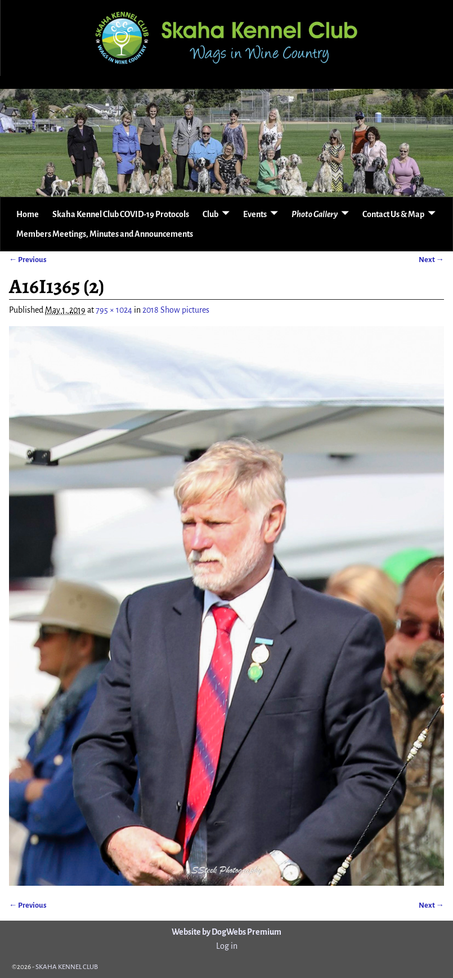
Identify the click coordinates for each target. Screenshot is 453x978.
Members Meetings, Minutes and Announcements (104, 233)
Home (27, 214)
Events (255, 214)
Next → (431, 259)
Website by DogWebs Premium (226, 931)
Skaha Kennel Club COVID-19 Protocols (120, 214)
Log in (226, 945)
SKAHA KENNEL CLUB (66, 967)
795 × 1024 (114, 309)
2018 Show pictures (175, 309)
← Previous (28, 259)
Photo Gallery (314, 214)
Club (210, 214)
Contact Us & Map (393, 214)
